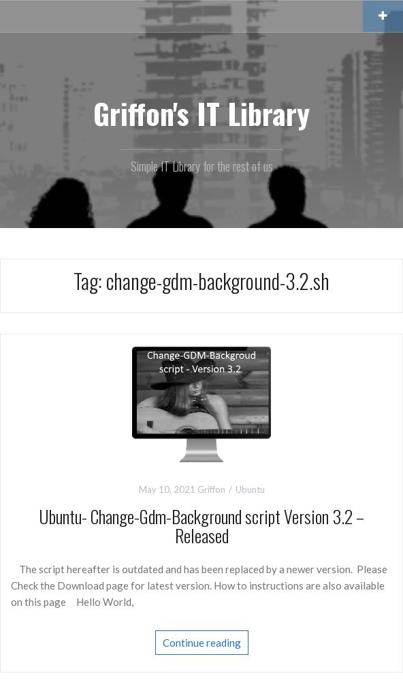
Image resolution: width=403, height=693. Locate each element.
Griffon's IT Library (201, 113)
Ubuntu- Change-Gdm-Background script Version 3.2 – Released (201, 526)
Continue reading (202, 642)
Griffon (211, 489)
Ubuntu (250, 489)
